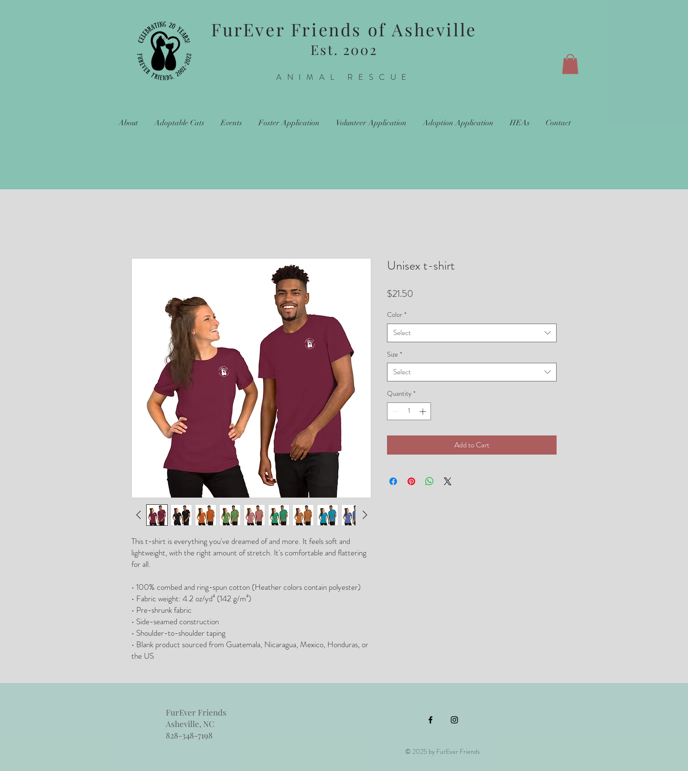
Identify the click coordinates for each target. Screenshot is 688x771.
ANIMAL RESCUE (344, 77)
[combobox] (472, 333)
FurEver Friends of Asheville (344, 29)
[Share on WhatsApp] (429, 481)
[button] (570, 64)
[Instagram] (454, 720)
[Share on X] (447, 481)
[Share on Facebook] (393, 481)
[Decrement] (394, 411)
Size (394, 354)
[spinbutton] (409, 411)
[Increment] (424, 411)
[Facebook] (430, 720)
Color (397, 314)
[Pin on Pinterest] (411, 481)
